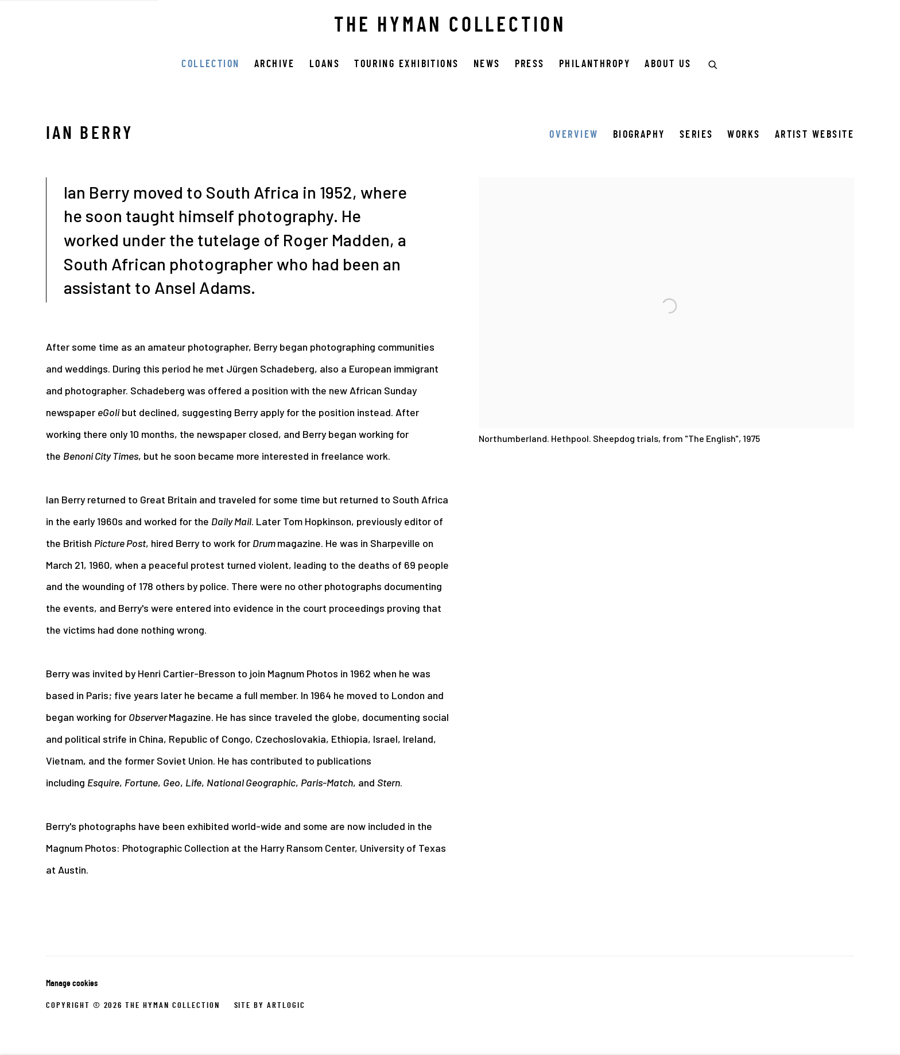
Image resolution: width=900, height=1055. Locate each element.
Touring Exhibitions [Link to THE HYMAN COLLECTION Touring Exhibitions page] (406, 64)
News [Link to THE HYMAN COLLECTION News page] (487, 64)
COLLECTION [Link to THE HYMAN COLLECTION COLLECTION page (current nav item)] (210, 64)
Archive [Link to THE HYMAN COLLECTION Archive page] (274, 64)
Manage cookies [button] (72, 984)
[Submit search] (713, 63)
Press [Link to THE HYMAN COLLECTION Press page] (530, 64)
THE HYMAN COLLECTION (450, 26)
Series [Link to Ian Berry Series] (696, 135)
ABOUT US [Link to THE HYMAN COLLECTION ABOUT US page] (668, 64)
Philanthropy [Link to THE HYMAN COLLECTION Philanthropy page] (594, 64)
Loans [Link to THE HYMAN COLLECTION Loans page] (324, 64)
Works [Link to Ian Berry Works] (743, 135)
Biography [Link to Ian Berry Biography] (639, 135)
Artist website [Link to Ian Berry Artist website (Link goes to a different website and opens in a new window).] (814, 135)
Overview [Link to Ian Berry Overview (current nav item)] (574, 135)
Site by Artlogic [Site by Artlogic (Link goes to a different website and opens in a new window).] (269, 1005)
